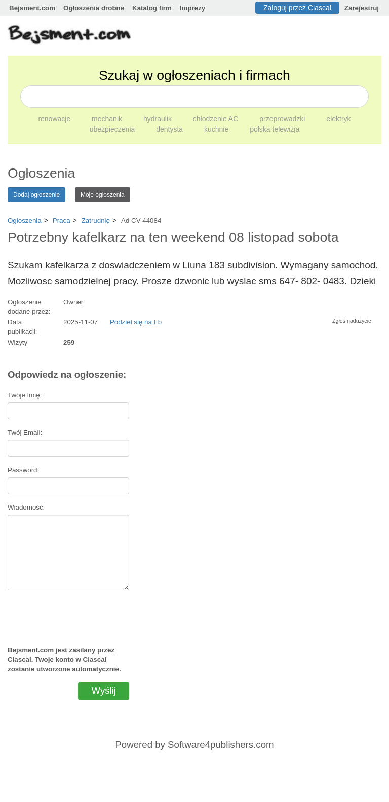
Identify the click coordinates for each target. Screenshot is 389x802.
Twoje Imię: (25, 395)
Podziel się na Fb (136, 322)
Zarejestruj (361, 8)
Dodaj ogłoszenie (36, 194)
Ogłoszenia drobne (93, 8)
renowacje (55, 119)
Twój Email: (25, 432)
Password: (23, 470)
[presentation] (68, 613)
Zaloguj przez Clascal (297, 8)
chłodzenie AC (216, 119)
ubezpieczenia (113, 129)
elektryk (338, 119)
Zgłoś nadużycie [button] (351, 321)
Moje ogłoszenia (103, 194)
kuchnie (217, 129)
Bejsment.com (32, 8)
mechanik (108, 119)
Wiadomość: (26, 507)
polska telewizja (274, 129)
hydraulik (158, 119)
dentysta (170, 129)
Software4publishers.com (221, 744)
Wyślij (103, 690)
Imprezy (192, 8)
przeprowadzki (283, 119)
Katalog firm (152, 8)
